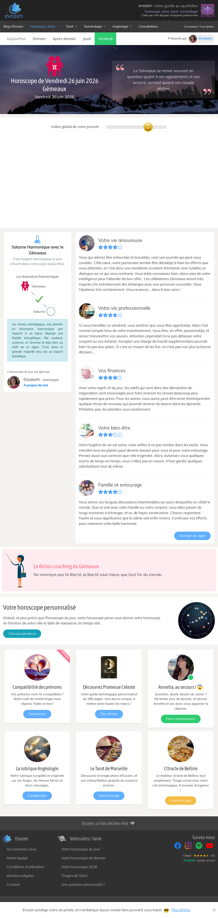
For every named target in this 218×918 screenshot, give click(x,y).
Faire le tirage (109, 796)
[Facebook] (177, 845)
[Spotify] (199, 845)
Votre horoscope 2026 (79, 867)
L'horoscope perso (22, 634)
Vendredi (105, 38)
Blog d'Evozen (13, 26)
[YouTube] (209, 845)
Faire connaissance (180, 719)
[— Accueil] (13, 10)
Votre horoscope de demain (83, 858)
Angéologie (122, 26)
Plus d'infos (108, 714)
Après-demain (64, 38)
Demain (39, 38)
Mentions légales (20, 875)
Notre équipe (17, 858)
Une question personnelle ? (83, 884)
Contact (13, 884)
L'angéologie (37, 796)
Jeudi (87, 38)
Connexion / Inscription (199, 26)
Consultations (148, 26)
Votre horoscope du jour (80, 849)
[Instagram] (188, 845)
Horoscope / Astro (44, 26)
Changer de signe (192, 536)
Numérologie (94, 26)
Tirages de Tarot (74, 875)
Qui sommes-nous (21, 849)
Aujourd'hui (16, 38)
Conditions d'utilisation (25, 867)
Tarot (71, 26)
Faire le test (37, 714)
